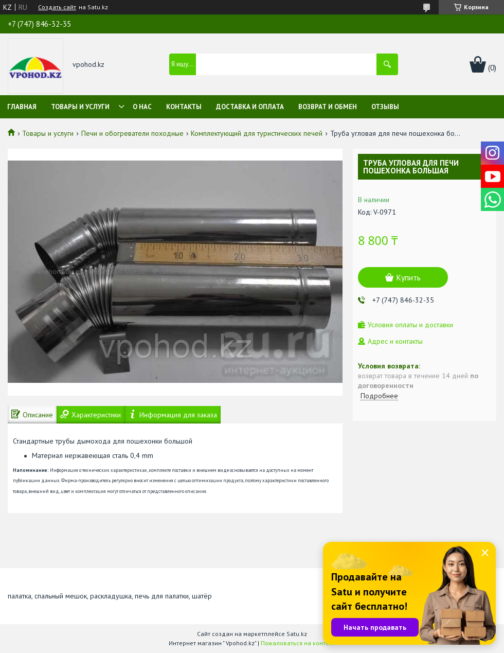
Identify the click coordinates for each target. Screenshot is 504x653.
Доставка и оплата (250, 106)
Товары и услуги (80, 106)
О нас (142, 106)
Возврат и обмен (327, 106)
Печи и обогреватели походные (132, 133)
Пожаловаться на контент (298, 643)
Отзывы (385, 106)
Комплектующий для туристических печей (256, 133)
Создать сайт (57, 7)
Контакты (184, 106)
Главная (22, 106)
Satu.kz (296, 634)
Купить (408, 277)
